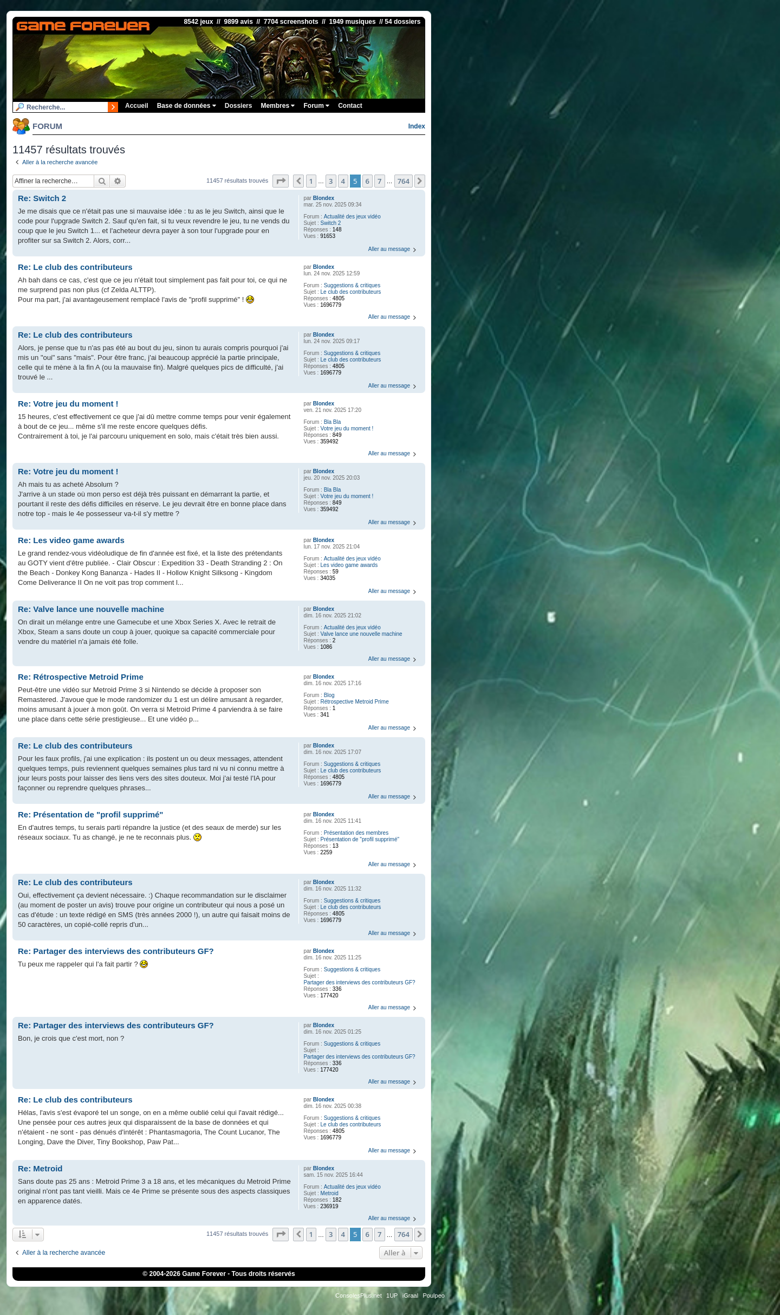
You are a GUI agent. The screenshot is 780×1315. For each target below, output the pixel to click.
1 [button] (311, 181)
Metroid (330, 1193)
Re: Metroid (40, 1168)
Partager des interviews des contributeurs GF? (359, 982)
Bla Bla (332, 422)
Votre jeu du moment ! (347, 428)
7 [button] (379, 181)
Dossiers (238, 105)
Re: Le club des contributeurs (75, 267)
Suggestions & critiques (352, 285)
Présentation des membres (356, 833)
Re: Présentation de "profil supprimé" (90, 814)
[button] (280, 181)
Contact (350, 105)
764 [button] (404, 181)
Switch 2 (331, 223)
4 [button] (343, 181)
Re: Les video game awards (71, 540)
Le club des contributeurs (351, 292)
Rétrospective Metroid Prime (355, 702)
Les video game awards (349, 565)
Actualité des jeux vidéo (352, 217)
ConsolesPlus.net (358, 1295)
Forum (316, 105)
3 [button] (331, 181)
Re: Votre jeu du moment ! (68, 403)
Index (416, 126)
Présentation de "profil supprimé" (360, 839)
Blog (329, 695)
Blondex (323, 198)
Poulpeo (434, 1295)
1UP (392, 1295)
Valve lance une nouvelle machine (361, 634)
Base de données (186, 105)
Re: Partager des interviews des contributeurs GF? (116, 951)
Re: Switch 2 (42, 198)
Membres (278, 105)
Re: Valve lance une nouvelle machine (91, 609)
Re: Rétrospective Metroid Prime (81, 676)
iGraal (410, 1295)
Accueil (136, 105)
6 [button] (367, 181)
